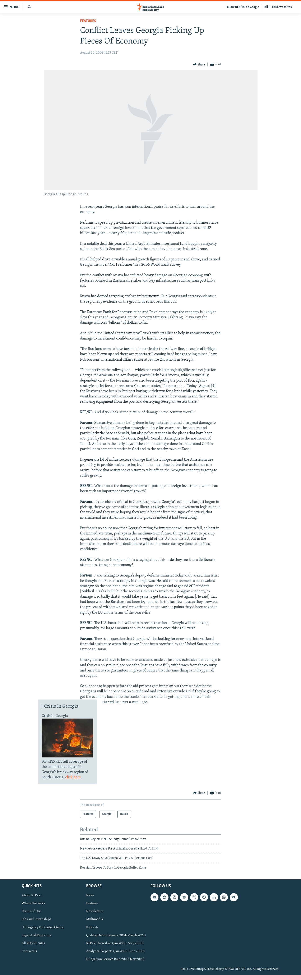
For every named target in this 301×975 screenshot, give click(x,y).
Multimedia (94, 919)
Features (88, 21)
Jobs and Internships (36, 919)
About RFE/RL (32, 895)
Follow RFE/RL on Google (242, 7)
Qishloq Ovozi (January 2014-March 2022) (116, 935)
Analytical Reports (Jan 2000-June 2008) (115, 951)
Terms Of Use (31, 911)
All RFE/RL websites (278, 7)
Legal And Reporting (36, 935)
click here (73, 777)
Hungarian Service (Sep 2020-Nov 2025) (115, 959)
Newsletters (94, 911)
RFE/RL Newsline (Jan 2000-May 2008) (115, 943)
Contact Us (29, 951)
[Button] (199, 64)
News (90, 895)
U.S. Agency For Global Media (42, 927)
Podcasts (92, 927)
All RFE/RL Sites (33, 943)
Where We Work (33, 903)
